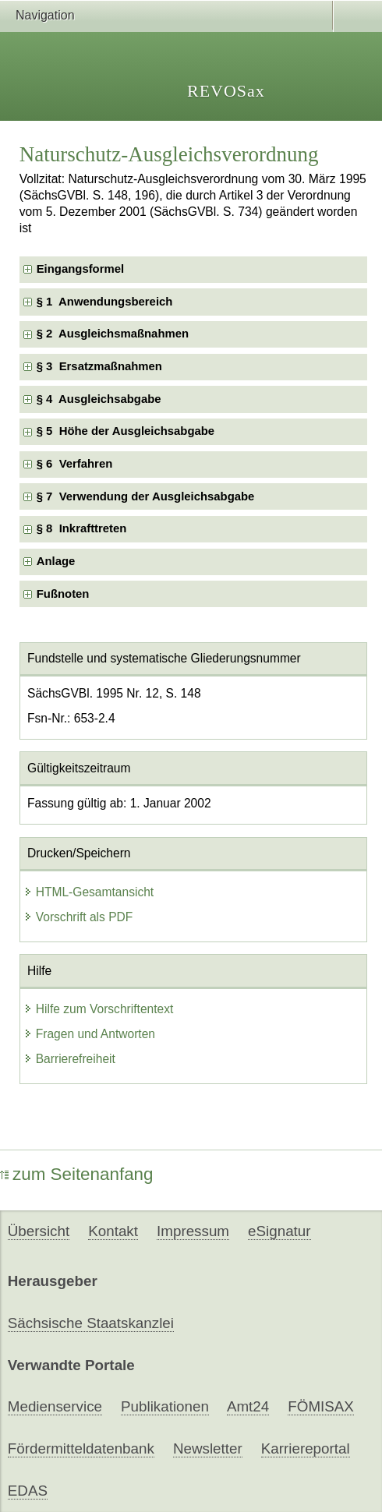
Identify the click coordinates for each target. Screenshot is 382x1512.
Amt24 (248, 1406)
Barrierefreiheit (69, 1058)
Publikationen (165, 1406)
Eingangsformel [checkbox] (80, 269)
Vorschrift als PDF (78, 917)
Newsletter (207, 1448)
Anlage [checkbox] (56, 561)
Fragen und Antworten (89, 1033)
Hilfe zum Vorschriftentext (98, 1009)
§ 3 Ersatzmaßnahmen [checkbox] (99, 366)
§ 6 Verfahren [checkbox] (75, 463)
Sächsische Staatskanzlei (91, 1323)
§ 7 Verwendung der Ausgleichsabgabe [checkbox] (146, 496)
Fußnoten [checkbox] (63, 594)
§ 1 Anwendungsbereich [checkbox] (105, 301)
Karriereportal (305, 1448)
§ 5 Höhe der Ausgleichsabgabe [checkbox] (125, 431)
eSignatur (279, 1231)
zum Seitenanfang (77, 1174)
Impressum (193, 1231)
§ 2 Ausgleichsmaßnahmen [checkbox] (113, 333)
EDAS (28, 1490)
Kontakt (113, 1231)
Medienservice (55, 1406)
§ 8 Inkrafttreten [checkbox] (82, 528)
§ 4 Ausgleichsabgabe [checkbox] (99, 399)
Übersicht (38, 1231)
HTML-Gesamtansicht (88, 892)
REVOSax (226, 91)
